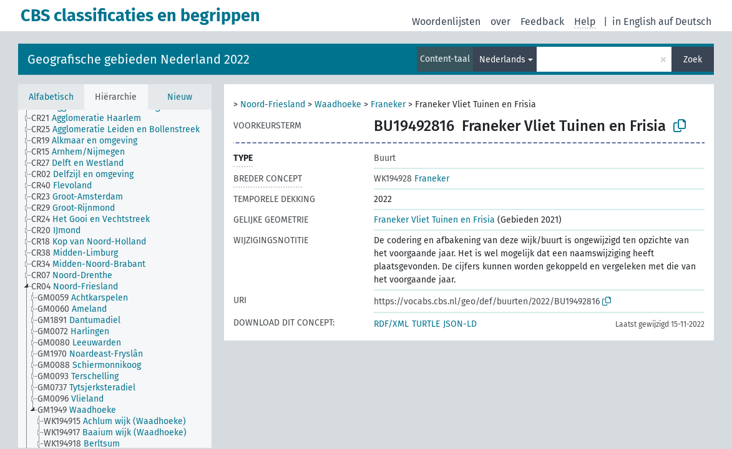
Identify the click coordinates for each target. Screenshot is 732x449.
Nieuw (179, 97)
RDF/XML (391, 324)
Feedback (542, 21)
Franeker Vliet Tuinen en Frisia (434, 220)
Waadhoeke (338, 104)
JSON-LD (460, 324)
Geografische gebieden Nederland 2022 (138, 59)
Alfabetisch (51, 97)
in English (634, 21)
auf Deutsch (684, 21)
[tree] (115, 279)
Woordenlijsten (446, 21)
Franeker (388, 104)
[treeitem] (91, 118)
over (500, 21)
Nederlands (502, 59)
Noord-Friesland (272, 104)
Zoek (692, 59)
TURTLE (426, 324)
